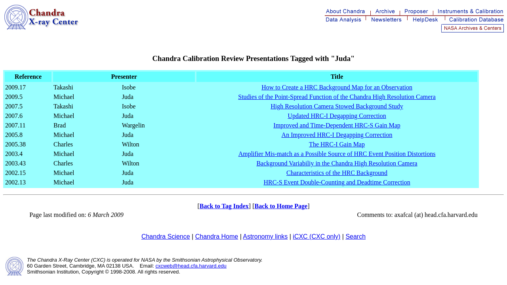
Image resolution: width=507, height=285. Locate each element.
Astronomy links (265, 236)
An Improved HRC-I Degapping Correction (337, 134)
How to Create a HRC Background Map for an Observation (336, 87)
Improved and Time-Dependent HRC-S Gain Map (336, 125)
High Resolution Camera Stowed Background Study (337, 106)
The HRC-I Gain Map (337, 144)
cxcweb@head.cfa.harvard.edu (190, 266)
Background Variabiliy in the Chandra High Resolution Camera (336, 163)
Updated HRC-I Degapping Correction (337, 115)
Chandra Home (216, 236)
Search (355, 236)
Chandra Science (165, 236)
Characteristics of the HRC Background (336, 172)
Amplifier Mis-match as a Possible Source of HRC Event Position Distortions (337, 153)
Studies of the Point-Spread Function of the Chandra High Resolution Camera (337, 96)
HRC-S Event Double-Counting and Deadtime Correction (336, 182)
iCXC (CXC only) (316, 236)
